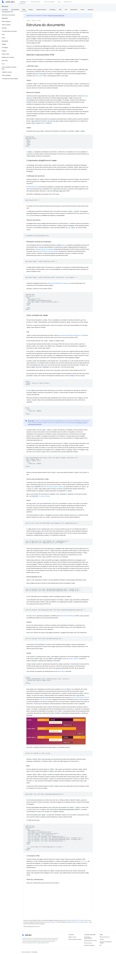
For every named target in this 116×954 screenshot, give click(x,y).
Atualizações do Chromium (90, 940)
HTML (39, 20)
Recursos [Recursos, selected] (22, 1)
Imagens (31, 9)
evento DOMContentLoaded (80, 697)
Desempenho (73, 9)
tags (71, 227)
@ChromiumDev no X (105, 937)
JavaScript (90, 9)
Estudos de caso (67, 1)
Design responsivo (41, 9)
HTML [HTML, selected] (23, 9)
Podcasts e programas (89, 945)
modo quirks (39, 76)
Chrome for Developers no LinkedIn (106, 942)
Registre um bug (72, 937)
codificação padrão (33, 187)
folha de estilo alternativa (66, 616)
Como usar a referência (49, 1)
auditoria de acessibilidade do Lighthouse (57, 283)
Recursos (5, 6)
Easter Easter (61, 671)
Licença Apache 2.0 (52, 922)
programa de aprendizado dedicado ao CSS (71, 335)
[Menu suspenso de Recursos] (27, 2)
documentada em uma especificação (48, 251)
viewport (63, 245)
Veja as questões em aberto (74, 939)
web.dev (28, 20)
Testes (82, 9)
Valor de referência (35, 1)
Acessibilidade (15, 9)
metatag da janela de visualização (45, 249)
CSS (66, 9)
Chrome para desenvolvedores (88, 937)
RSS (101, 945)
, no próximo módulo (39, 496)
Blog (59, 1)
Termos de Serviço (26, 952)
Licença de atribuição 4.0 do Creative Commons (77, 920)
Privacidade (5, 9)
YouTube (102, 939)
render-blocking (43, 699)
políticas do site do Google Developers (80, 922)
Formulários (53, 9)
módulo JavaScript (74, 658)
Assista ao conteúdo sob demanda (56, 15)
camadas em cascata (81, 422)
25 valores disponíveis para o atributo (54, 486)
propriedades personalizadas (35, 424)
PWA (60, 9)
